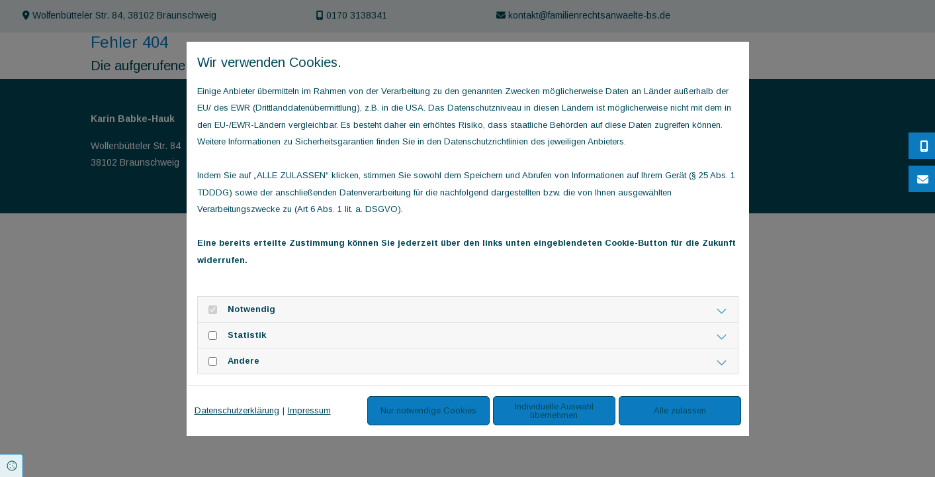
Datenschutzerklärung (237, 410)
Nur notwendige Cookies (428, 410)
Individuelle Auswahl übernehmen (554, 410)
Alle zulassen (680, 410)
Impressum (309, 410)
